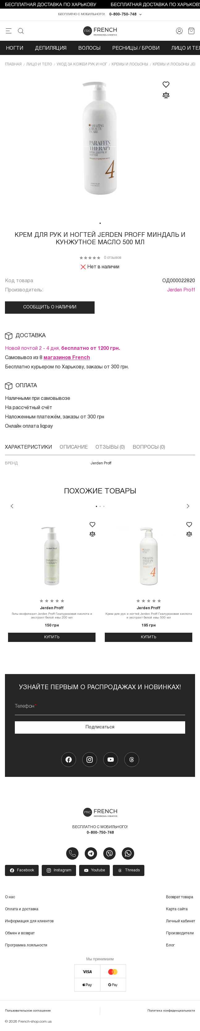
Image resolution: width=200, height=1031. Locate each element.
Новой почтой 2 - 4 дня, (62, 349)
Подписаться (100, 728)
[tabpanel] (100, 145)
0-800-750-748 (122, 15)
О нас (10, 897)
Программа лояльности (26, 946)
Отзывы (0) (110, 448)
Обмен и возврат (20, 934)
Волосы (89, 49)
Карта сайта (177, 910)
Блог (170, 946)
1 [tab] (100, 223)
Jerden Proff (181, 290)
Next (188, 506)
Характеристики (28, 448)
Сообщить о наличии (49, 308)
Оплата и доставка (21, 910)
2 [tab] (100, 506)
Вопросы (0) (149, 448)
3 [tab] (103, 506)
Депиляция (50, 49)
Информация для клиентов (29, 922)
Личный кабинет (180, 922)
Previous (12, 506)
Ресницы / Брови (136, 49)
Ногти (14, 49)
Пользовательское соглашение (28, 1011)
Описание (74, 448)
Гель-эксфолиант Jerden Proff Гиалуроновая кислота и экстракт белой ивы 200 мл (52, 612)
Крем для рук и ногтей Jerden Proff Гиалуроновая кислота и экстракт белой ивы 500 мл (148, 612)
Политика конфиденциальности (171, 1011)
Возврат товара (179, 897)
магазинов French (67, 358)
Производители (180, 934)
